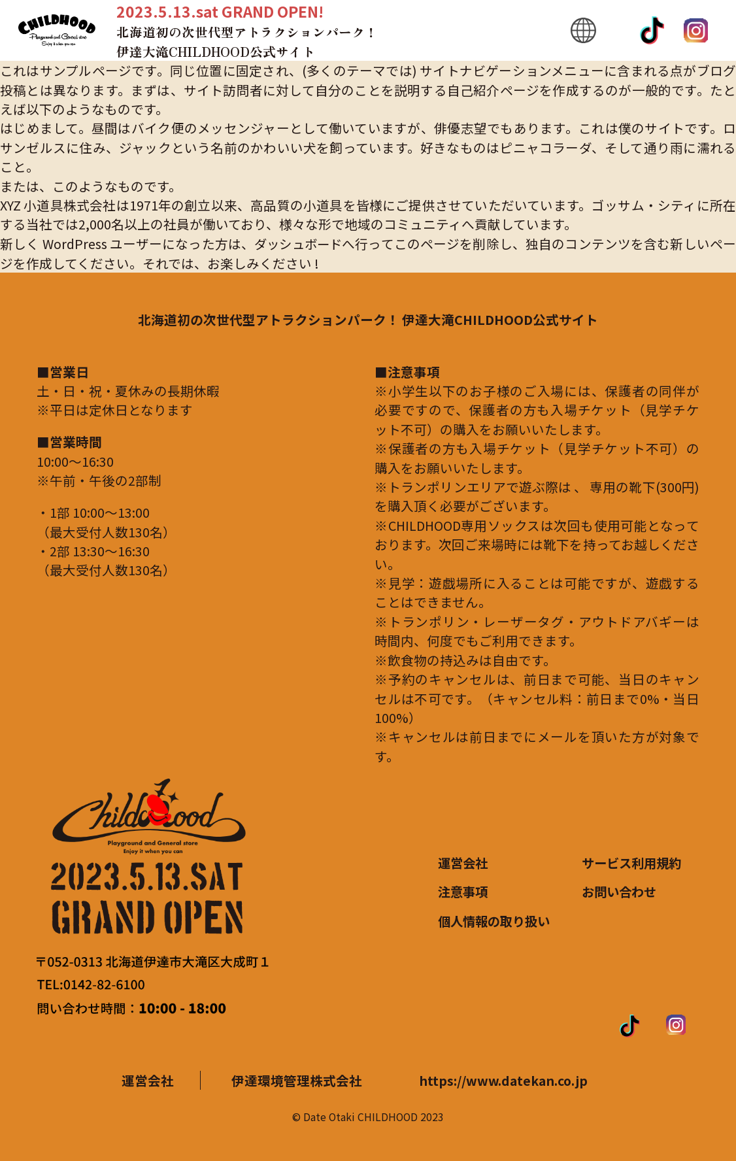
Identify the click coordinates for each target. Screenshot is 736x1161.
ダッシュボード (298, 243)
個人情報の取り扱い (497, 920)
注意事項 (464, 891)
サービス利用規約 (634, 862)
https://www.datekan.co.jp (502, 1079)
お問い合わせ (621, 891)
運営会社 (464, 862)
